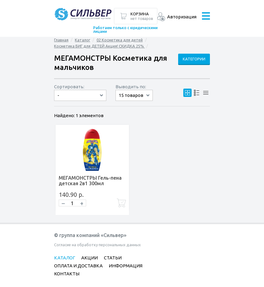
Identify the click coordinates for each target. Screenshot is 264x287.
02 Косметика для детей (120, 40)
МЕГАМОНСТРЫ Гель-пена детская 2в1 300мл (90, 180)
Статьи (113, 257)
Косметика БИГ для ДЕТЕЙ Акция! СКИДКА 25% (99, 46)
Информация (125, 265)
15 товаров (131, 95)
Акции (89, 257)
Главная (61, 40)
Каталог (82, 40)
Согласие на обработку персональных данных (97, 245)
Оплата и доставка (78, 265)
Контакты (66, 273)
